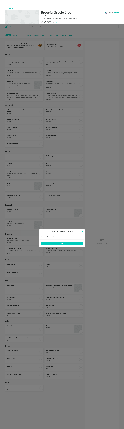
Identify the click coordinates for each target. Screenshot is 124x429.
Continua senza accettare (95, 419)
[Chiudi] (82, 208)
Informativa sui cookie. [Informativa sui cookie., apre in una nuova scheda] (14, 427)
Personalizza (95, 415)
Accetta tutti (95, 424)
